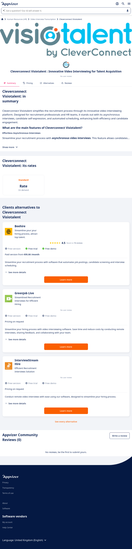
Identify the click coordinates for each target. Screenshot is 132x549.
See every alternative (66, 421)
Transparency (8, 487)
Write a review (119, 435)
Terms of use (7, 493)
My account (7, 522)
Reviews (66, 83)
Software (6, 508)
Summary (10, 83)
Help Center (7, 527)
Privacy (5, 482)
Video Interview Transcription (43, 19)
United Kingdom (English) (31, 540)
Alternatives (47, 83)
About (5, 503)
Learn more (66, 279)
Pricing (28, 83)
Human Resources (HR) (17, 19)
